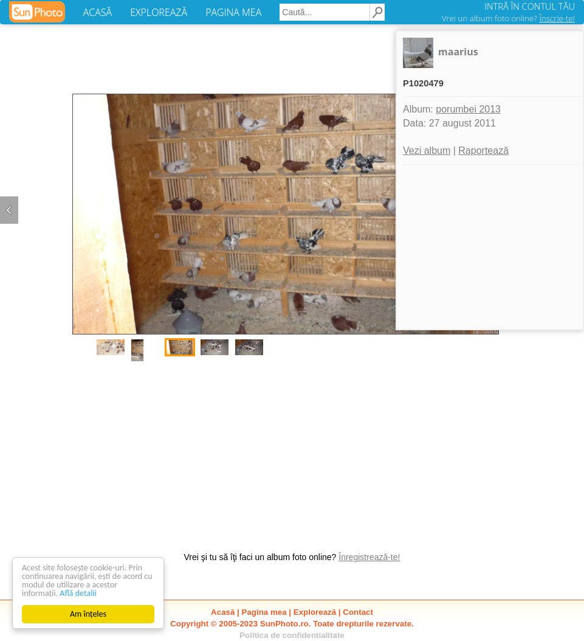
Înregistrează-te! (369, 557)
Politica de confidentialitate (292, 635)
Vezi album (426, 150)
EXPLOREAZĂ (158, 12)
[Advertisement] (292, 451)
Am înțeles (88, 614)
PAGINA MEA (233, 12)
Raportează (483, 150)
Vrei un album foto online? (508, 18)
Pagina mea (264, 612)
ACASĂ (97, 12)
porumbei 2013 (468, 109)
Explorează (315, 612)
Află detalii (78, 593)
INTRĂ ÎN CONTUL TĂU (529, 6)
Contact (358, 612)
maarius (458, 51)
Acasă (223, 612)
